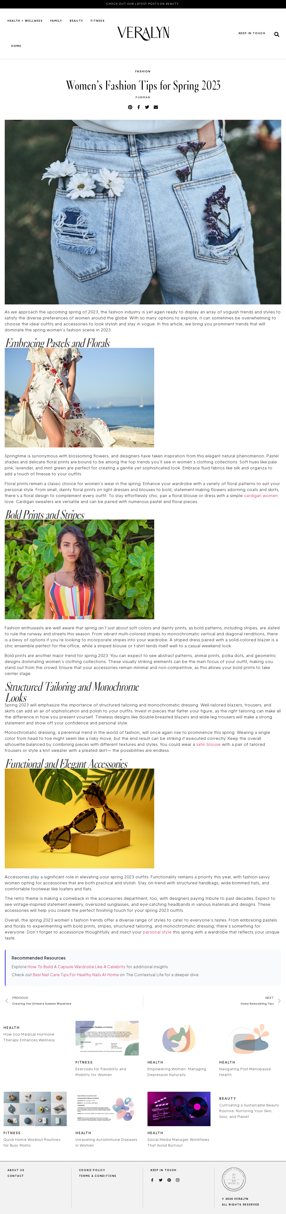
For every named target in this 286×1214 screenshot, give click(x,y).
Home (16, 46)
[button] (276, 34)
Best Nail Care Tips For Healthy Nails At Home (76, 975)
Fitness (98, 21)
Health (11, 1028)
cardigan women (261, 496)
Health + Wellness (25, 21)
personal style (157, 933)
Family (56, 21)
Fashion (143, 71)
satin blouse (208, 745)
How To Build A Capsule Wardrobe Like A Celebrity (77, 967)
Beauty (76, 21)
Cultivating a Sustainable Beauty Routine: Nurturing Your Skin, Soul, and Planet (249, 1111)
